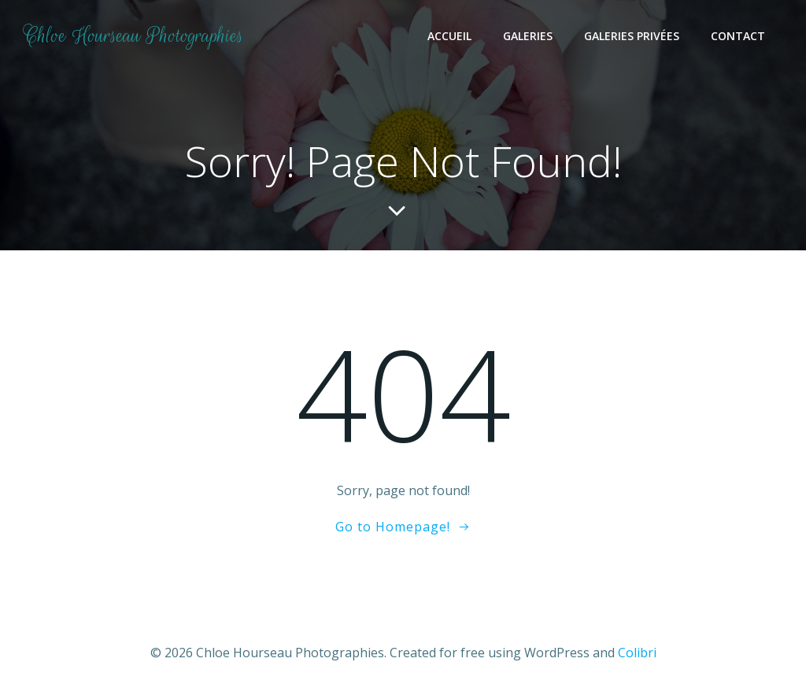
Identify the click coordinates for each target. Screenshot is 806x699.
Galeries (528, 35)
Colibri (637, 652)
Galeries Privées (631, 35)
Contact (738, 35)
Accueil (449, 35)
